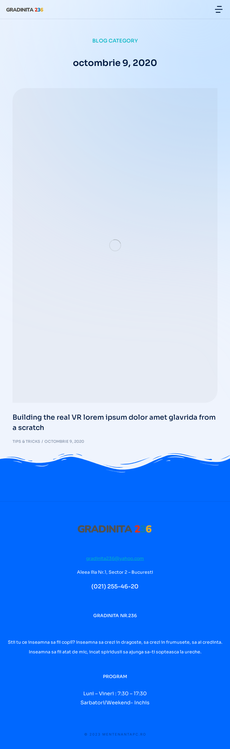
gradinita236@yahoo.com (115, 558)
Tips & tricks (26, 441)
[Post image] (115, 245)
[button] (219, 9)
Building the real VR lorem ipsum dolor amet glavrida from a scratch (114, 422)
